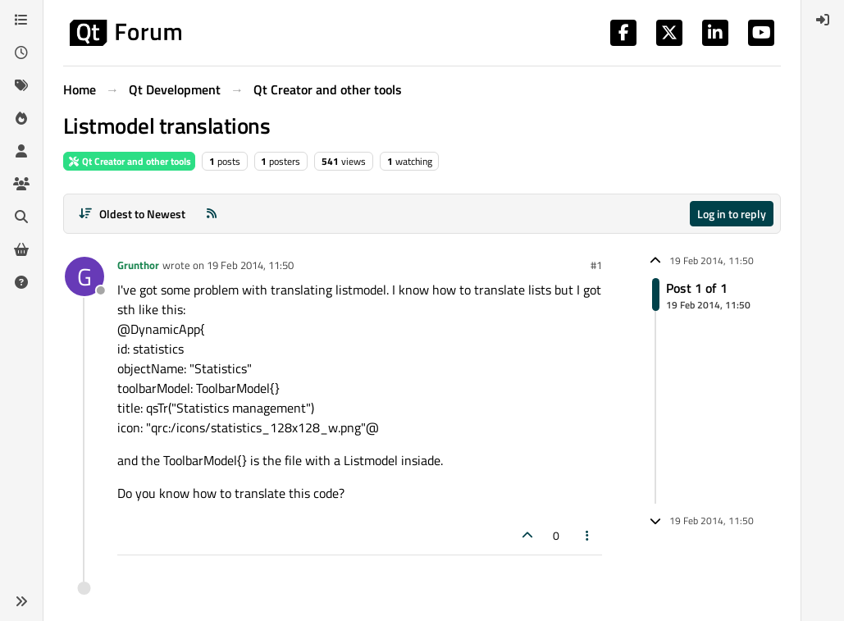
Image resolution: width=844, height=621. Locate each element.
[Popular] (21, 118)
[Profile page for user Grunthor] (84, 276)
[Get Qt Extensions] (21, 249)
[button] (21, 601)
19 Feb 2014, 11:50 (250, 265)
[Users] (21, 151)
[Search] (21, 216)
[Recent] (21, 52)
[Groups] (21, 184)
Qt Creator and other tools (129, 161)
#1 (596, 265)
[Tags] (21, 85)
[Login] (822, 20)
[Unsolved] (21, 282)
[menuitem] (822, 20)
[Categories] (21, 20)
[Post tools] (588, 535)
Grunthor (138, 265)
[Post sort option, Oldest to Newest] (132, 213)
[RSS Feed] (211, 213)
